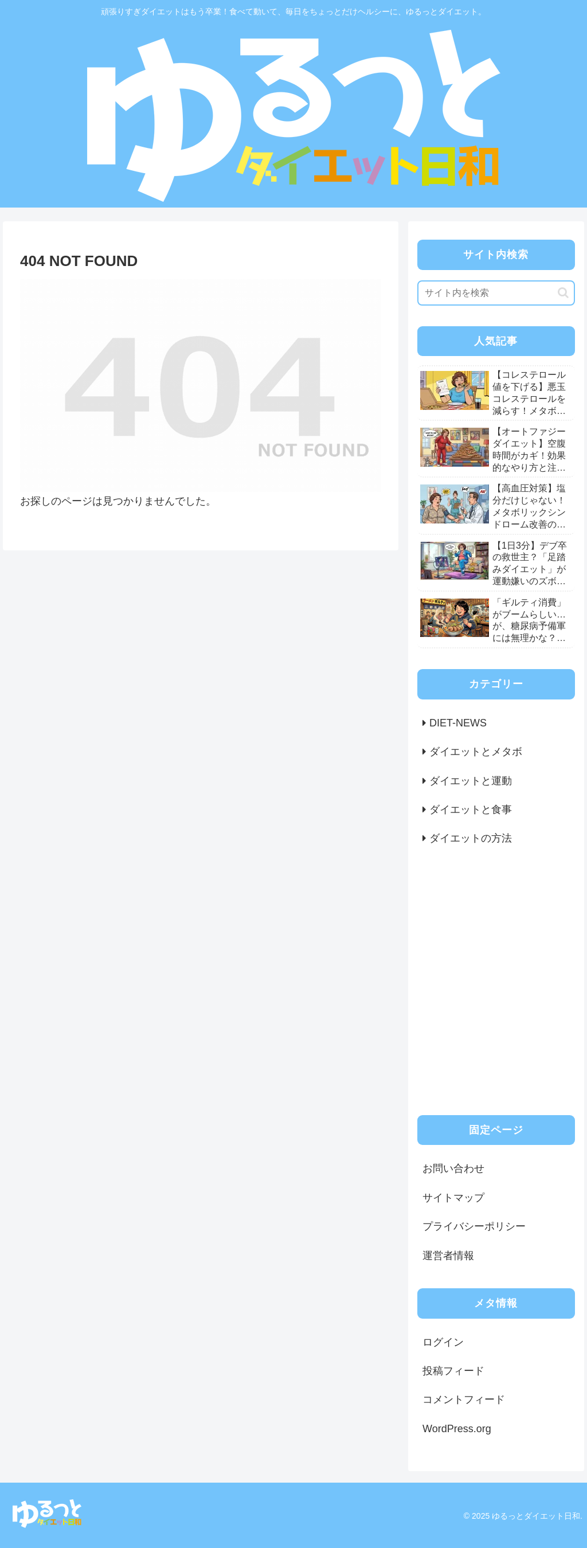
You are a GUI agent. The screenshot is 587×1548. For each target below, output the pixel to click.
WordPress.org (456, 1428)
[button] (563, 292)
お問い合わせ (453, 1168)
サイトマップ (453, 1197)
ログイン (443, 1342)
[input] (495, 293)
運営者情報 (448, 1255)
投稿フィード (453, 1371)
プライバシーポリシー (474, 1226)
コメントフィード (463, 1399)
